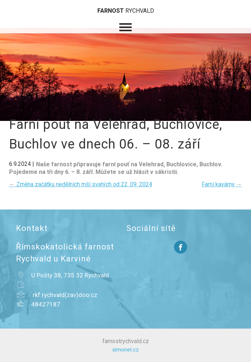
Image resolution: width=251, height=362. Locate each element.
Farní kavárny (222, 184)
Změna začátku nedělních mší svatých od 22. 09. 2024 (80, 184)
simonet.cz (125, 349)
